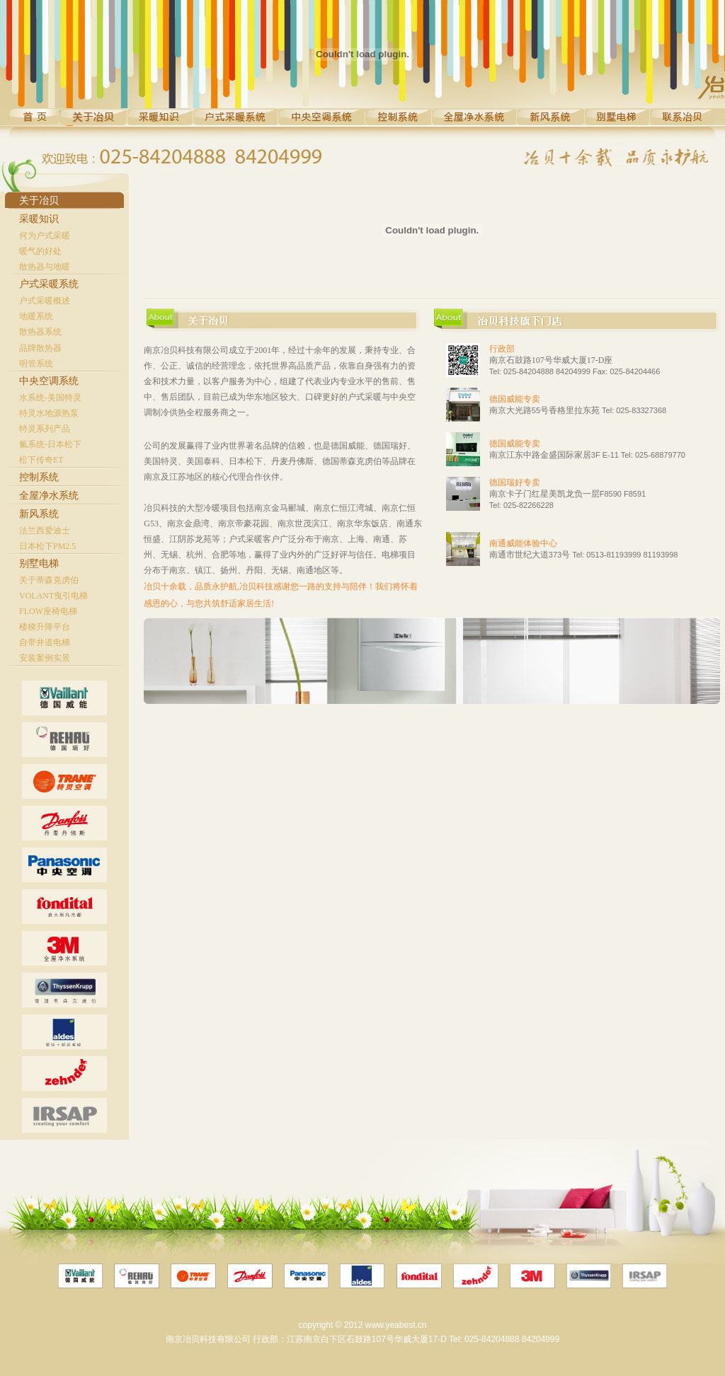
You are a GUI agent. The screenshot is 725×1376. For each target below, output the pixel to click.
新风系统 (39, 514)
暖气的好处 (40, 251)
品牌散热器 (40, 348)
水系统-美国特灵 (50, 398)
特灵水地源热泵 (49, 413)
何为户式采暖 (44, 236)
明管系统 (36, 364)
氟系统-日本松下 (50, 444)
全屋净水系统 (49, 495)
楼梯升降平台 (44, 627)
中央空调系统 (49, 381)
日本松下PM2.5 (47, 546)
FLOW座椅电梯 (48, 611)
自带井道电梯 (44, 642)
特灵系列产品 (44, 429)
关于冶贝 (39, 200)
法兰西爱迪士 (44, 531)
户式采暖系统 (49, 284)
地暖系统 (36, 316)
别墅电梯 (39, 563)
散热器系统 (40, 332)
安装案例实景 (44, 658)
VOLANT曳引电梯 (53, 596)
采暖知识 (39, 219)
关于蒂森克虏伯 (49, 580)
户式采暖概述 (44, 301)
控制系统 (39, 477)
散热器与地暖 (44, 267)
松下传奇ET (41, 460)
